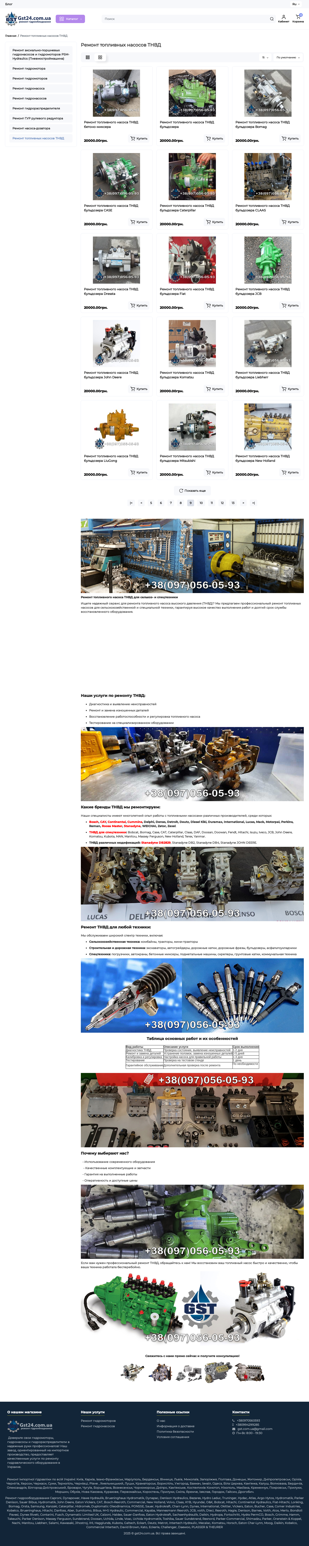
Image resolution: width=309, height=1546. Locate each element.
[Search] (271, 19)
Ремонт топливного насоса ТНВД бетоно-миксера (111, 124)
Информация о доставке (176, 1426)
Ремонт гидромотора (28, 68)
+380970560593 (248, 1420)
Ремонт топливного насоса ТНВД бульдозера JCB (262, 291)
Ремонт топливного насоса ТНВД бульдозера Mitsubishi (187, 458)
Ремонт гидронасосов (29, 98)
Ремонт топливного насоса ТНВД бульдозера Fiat (187, 291)
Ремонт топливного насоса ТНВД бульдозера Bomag (262, 124)
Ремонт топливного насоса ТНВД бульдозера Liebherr (262, 375)
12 (222, 503)
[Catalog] (70, 19)
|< (131, 503)
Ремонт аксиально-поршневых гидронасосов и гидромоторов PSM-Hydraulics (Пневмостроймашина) (40, 54)
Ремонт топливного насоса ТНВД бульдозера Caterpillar (187, 208)
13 (233, 503)
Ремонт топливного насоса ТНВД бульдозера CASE (111, 208)
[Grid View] (100, 57)
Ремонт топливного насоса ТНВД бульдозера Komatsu (187, 375)
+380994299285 (247, 1425)
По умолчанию (288, 57)
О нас (161, 1421)
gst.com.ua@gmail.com (255, 1429)
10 (201, 503)
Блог (8, 4)
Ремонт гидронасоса (28, 88)
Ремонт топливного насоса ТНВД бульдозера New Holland (262, 458)
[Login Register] (283, 19)
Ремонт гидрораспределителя (36, 108)
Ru (294, 4)
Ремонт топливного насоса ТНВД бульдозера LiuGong (111, 458)
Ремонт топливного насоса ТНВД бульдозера (187, 124)
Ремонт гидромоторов (29, 78)
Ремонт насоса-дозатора (31, 128)
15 (265, 57)
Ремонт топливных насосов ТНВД (38, 138)
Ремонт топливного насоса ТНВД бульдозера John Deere (111, 375)
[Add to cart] (138, 138)
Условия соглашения (173, 1437)
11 (212, 503)
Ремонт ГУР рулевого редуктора (37, 118)
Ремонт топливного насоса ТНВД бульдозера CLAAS (262, 208)
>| (253, 503)
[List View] (88, 57)
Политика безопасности (175, 1431)
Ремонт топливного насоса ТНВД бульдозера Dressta (111, 291)
